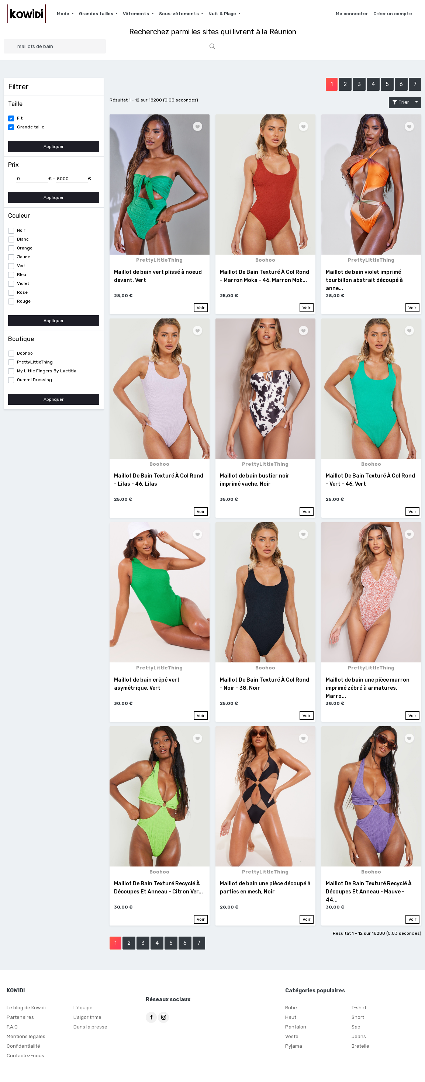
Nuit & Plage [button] (222, 13)
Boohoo (25, 353)
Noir (21, 230)
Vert (21, 265)
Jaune (23, 256)
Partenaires (19, 1021)
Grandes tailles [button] (96, 13)
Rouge (24, 301)
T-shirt (359, 1011)
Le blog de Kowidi (25, 1011)
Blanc (23, 239)
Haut (290, 1021)
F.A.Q (12, 1030)
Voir (201, 307)
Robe (290, 1011)
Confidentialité (22, 1049)
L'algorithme (86, 1021)
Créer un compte (392, 13)
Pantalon (294, 1030)
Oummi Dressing (34, 379)
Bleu (21, 274)
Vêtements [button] (136, 13)
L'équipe (82, 1011)
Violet (23, 283)
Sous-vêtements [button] (179, 13)
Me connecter (352, 13)
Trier (403, 102)
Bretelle (360, 1049)
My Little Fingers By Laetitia (46, 370)
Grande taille (30, 127)
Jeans (358, 1040)
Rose (22, 292)
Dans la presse (89, 1030)
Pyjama (293, 1049)
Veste (291, 1040)
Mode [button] (63, 13)
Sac (356, 1030)
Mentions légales (24, 1040)
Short (357, 1021)
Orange (24, 248)
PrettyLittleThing (35, 362)
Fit (20, 118)
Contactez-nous (24, 1059)
